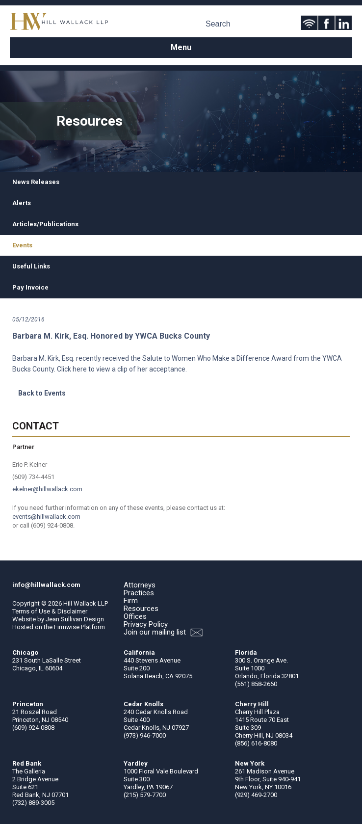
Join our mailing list (163, 632)
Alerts (21, 203)
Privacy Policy (146, 624)
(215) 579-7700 (145, 794)
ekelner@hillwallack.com (47, 489)
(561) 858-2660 (256, 684)
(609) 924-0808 (33, 727)
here (80, 369)
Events (22, 245)
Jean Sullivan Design (75, 619)
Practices (139, 593)
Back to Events (42, 393)
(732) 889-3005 (33, 802)
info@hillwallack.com (46, 584)
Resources (141, 608)
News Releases (35, 182)
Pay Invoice (30, 287)
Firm (131, 601)
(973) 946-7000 (145, 735)
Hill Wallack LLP (85, 603)
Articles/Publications (45, 224)
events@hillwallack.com (46, 516)
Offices (135, 616)
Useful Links (31, 266)
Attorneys (139, 585)
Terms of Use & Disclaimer (49, 611)
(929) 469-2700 (256, 794)
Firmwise (66, 627)
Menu (181, 47)
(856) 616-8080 (256, 743)
